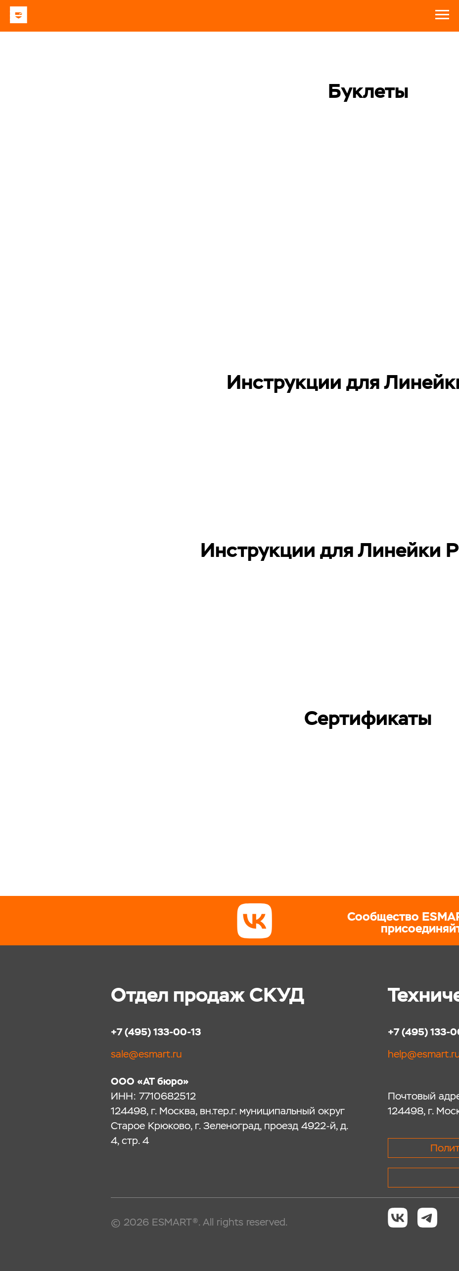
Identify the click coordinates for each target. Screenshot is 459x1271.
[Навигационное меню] (17, 16)
